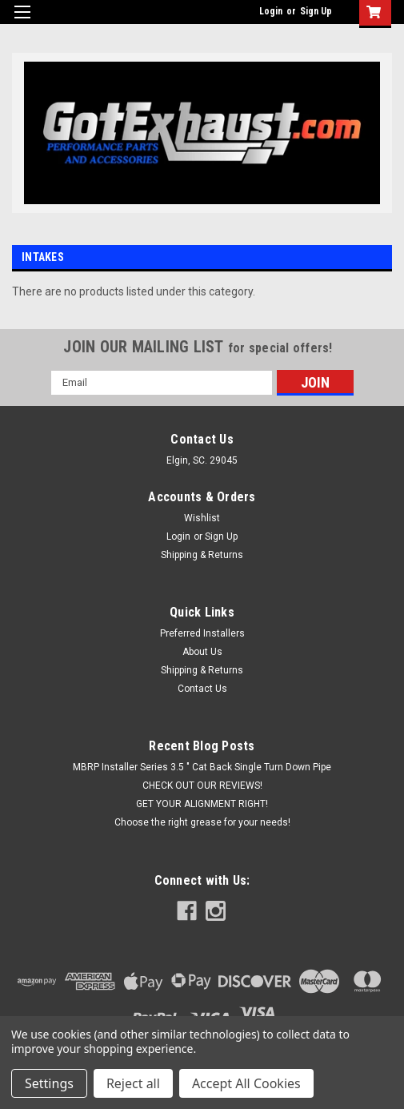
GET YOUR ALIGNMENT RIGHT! (202, 804)
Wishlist (202, 518)
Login (270, 11)
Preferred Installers (202, 633)
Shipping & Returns (202, 555)
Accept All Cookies (246, 1083)
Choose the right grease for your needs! (202, 822)
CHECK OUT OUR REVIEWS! (202, 785)
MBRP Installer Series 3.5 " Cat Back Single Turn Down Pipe (202, 767)
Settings (49, 1083)
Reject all (133, 1083)
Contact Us (202, 688)
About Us (202, 651)
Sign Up (316, 11)
